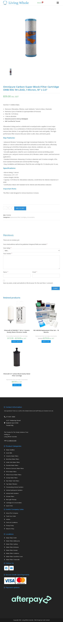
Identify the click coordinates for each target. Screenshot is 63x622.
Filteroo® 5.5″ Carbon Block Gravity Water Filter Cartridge (16, 375)
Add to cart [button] (46, 341)
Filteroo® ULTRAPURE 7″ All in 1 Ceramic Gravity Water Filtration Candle (17, 331)
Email (34, 272)
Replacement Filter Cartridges (18, 217)
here (17, 105)
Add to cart (20, 208)
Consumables (31, 217)
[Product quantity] (8, 208)
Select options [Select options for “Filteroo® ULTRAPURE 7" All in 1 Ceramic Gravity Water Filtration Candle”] (16, 341)
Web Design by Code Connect (42, 620)
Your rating (7, 248)
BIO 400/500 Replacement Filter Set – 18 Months (46, 331)
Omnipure (24, 119)
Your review (7, 253)
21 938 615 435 (11, 440)
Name (5, 272)
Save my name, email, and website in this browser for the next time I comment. (28, 283)
